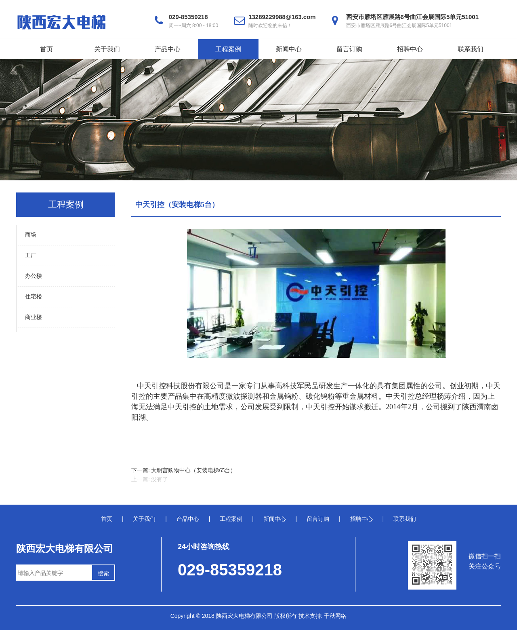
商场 (30, 235)
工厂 (30, 255)
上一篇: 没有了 (149, 479)
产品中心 (168, 49)
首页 (46, 49)
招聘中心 (410, 49)
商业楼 (33, 317)
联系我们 (470, 49)
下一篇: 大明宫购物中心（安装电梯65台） (183, 470)
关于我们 (107, 49)
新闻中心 (289, 49)
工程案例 (228, 49)
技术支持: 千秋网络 (322, 616)
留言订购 (349, 49)
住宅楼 (33, 297)
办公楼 (33, 276)
